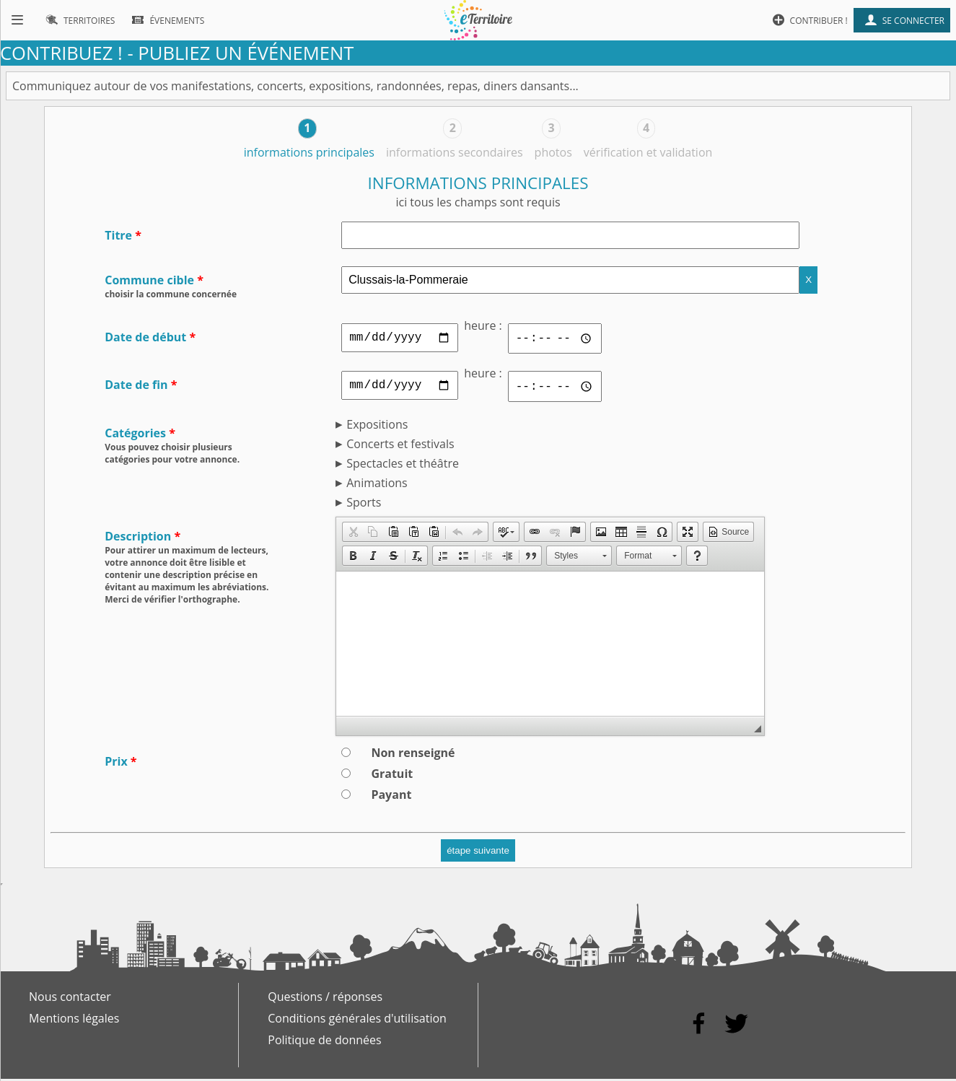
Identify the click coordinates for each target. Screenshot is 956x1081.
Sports (363, 504)
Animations (376, 485)
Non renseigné (413, 755)
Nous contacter (70, 999)
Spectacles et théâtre (402, 465)
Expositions (377, 426)
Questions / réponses (325, 999)
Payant (391, 797)
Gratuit (392, 776)
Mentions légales (74, 1020)
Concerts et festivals (400, 446)
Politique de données (324, 1042)
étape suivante (478, 852)
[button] (353, 534)
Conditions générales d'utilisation (357, 1020)
